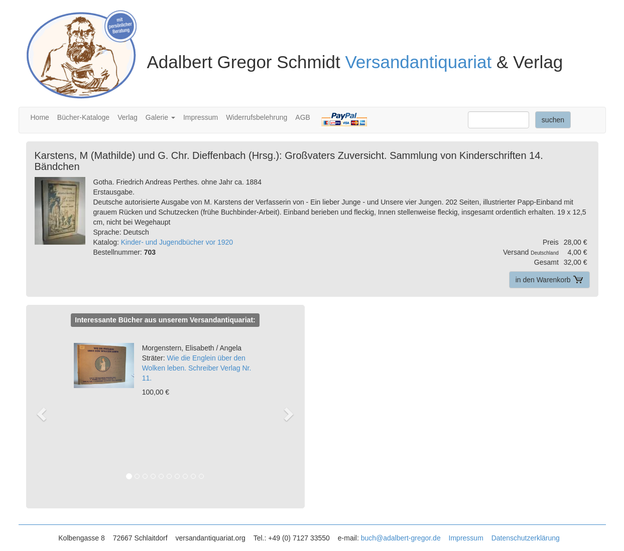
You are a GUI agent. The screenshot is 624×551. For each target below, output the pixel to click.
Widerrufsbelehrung (256, 117)
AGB (302, 117)
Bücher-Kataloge (83, 117)
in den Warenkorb (549, 280)
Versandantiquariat (418, 62)
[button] (46, 413)
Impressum (200, 117)
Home (40, 117)
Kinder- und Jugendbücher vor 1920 (177, 242)
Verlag (127, 117)
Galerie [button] (160, 117)
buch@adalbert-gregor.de (401, 538)
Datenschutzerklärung (525, 538)
